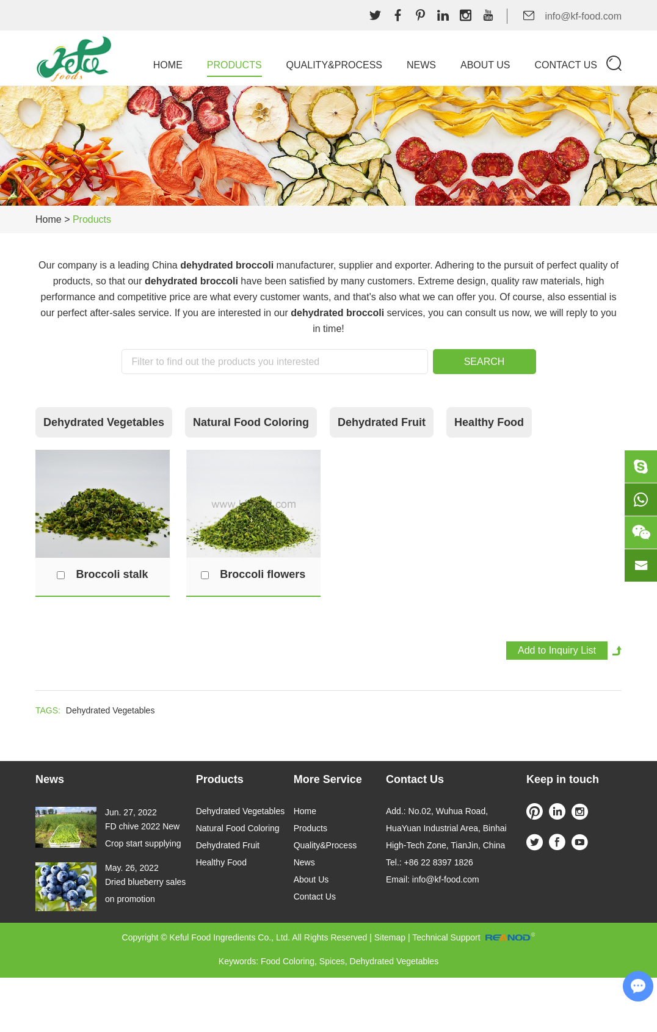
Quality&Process (334, 65)
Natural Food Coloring (251, 422)
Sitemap (389, 937)
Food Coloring (287, 961)
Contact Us (565, 65)
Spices (332, 961)
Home (168, 65)
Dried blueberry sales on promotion (145, 890)
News (421, 65)
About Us (485, 65)
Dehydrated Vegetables (103, 422)
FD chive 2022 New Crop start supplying (143, 834)
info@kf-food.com (583, 16)
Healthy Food (489, 422)
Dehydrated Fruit (382, 422)
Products (234, 65)
